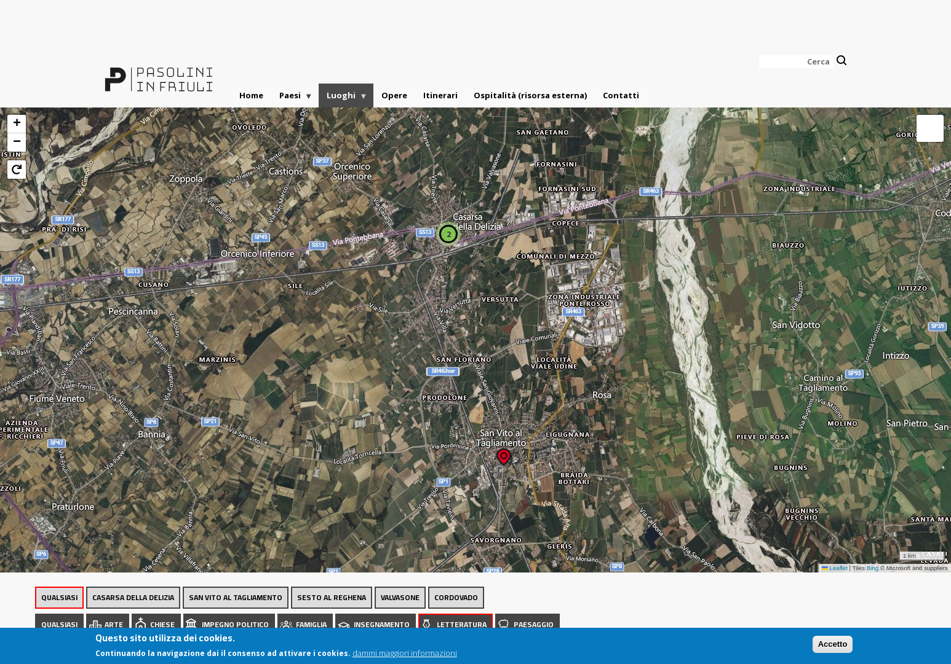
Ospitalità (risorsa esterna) (530, 95)
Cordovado (456, 597)
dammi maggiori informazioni (404, 656)
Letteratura (462, 624)
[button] (503, 453)
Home (251, 95)
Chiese (162, 624)
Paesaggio (534, 624)
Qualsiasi (59, 597)
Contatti (621, 95)
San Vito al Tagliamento (235, 597)
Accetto (833, 647)
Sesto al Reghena (331, 597)
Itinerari (440, 95)
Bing (873, 567)
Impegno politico (235, 624)
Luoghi (343, 98)
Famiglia (311, 624)
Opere (394, 95)
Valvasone (400, 597)
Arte (114, 624)
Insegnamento (382, 624)
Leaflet (835, 567)
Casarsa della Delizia (133, 597)
